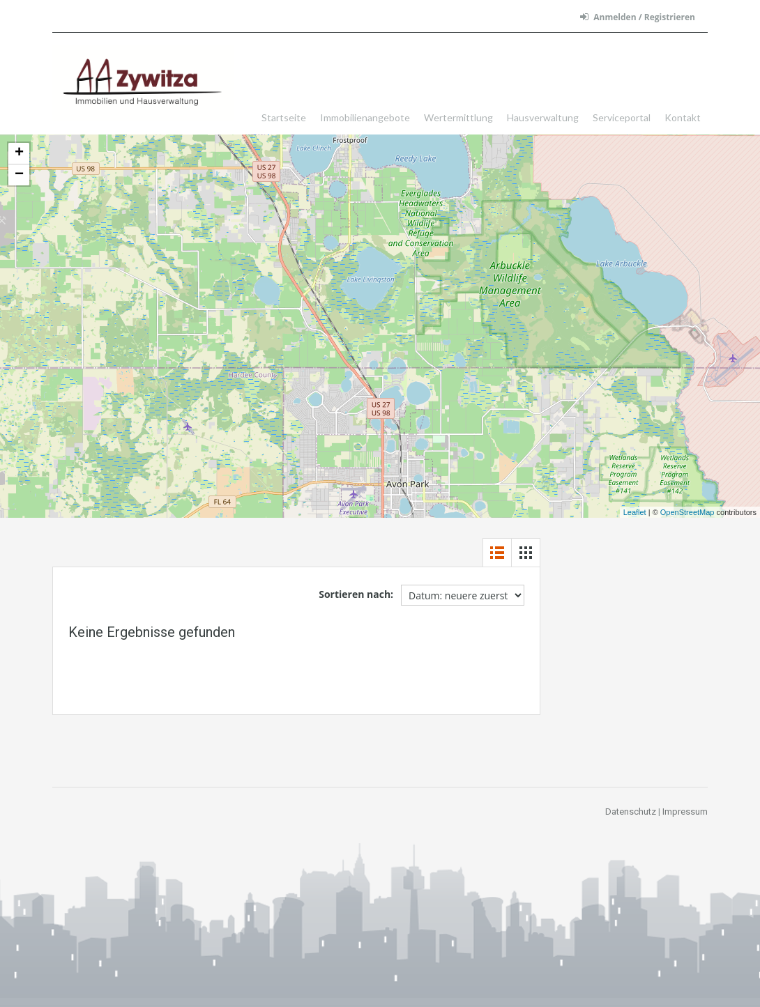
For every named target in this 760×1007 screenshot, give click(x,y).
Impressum (685, 811)
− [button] (19, 174)
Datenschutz (630, 811)
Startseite (283, 117)
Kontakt (682, 117)
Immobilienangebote (365, 117)
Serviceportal (622, 117)
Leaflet (634, 512)
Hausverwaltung (543, 117)
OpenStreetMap (687, 512)
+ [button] (19, 153)
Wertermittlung (458, 117)
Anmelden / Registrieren (637, 17)
